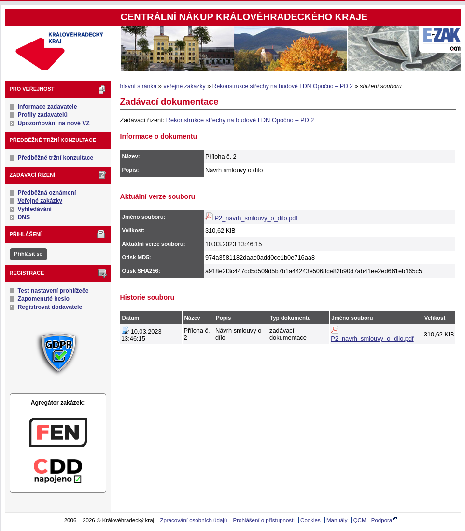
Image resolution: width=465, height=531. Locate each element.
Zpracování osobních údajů (193, 520)
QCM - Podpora (373, 520)
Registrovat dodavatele (50, 307)
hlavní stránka (138, 86)
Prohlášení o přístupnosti (264, 520)
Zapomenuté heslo (44, 298)
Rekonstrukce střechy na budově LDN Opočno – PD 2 (282, 86)
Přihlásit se (28, 254)
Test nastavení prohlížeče (53, 290)
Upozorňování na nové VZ (54, 123)
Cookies (310, 520)
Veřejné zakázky (40, 200)
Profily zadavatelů (43, 115)
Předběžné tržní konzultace (56, 157)
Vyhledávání (35, 209)
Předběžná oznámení (47, 192)
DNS (24, 217)
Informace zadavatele (47, 106)
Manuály (337, 520)
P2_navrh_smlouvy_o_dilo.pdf (256, 218)
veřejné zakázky (184, 86)
